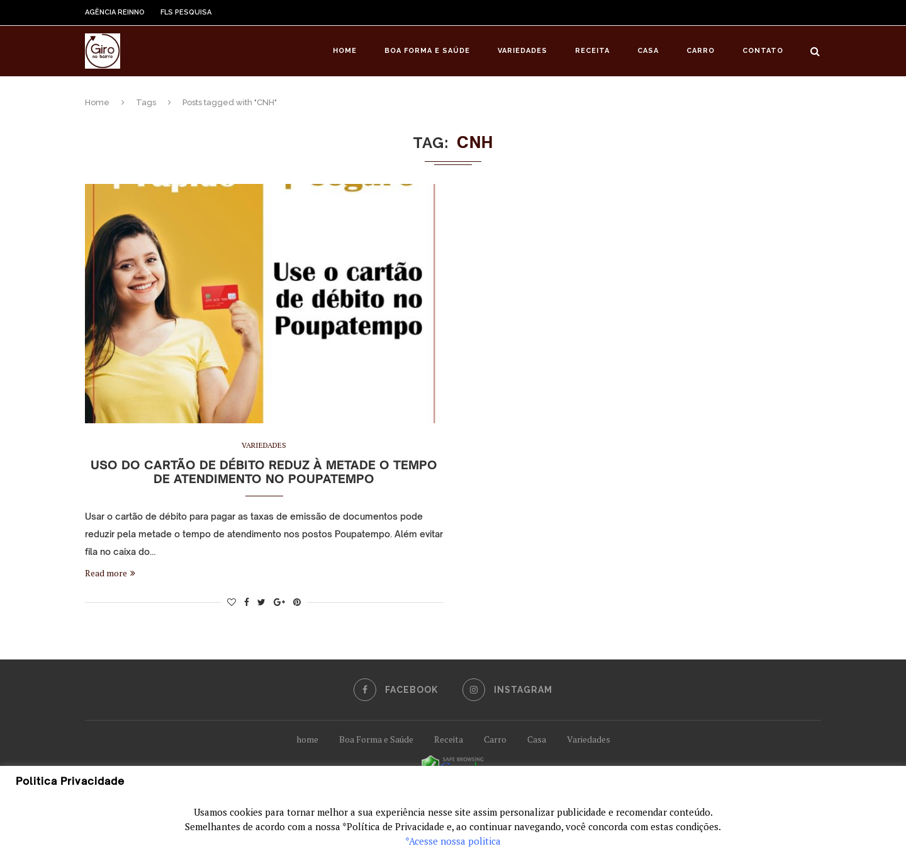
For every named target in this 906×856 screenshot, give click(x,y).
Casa (648, 51)
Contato (762, 51)
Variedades (522, 51)
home (307, 739)
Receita (592, 51)
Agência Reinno (115, 12)
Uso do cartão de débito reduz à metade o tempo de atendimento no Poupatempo (264, 472)
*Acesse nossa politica (453, 841)
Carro (700, 51)
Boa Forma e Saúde (427, 51)
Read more (110, 573)
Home (345, 51)
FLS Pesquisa (185, 12)
